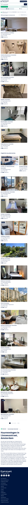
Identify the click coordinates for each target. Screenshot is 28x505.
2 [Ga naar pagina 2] (11, 423)
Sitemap (2, 486)
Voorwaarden (3, 483)
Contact (2, 489)
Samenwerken (3, 497)
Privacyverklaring (4, 484)
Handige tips (3, 492)
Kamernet (3, 428)
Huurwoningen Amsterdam (13, 428)
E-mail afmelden (4, 494)
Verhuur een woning (4, 498)
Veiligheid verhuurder (5, 502)
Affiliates (2, 495)
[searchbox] (13, 4)
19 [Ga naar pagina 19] (18, 423)
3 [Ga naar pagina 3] (12, 423)
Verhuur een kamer (4, 500)
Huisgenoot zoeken (4, 481)
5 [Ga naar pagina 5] (15, 423)
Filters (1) (24, 6)
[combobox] (12, 4)
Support (2, 491)
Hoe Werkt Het (3, 487)
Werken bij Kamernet (5, 480)
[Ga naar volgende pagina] (19, 423)
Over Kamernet (3, 478)
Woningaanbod (23, 1)
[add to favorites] (25, 18)
